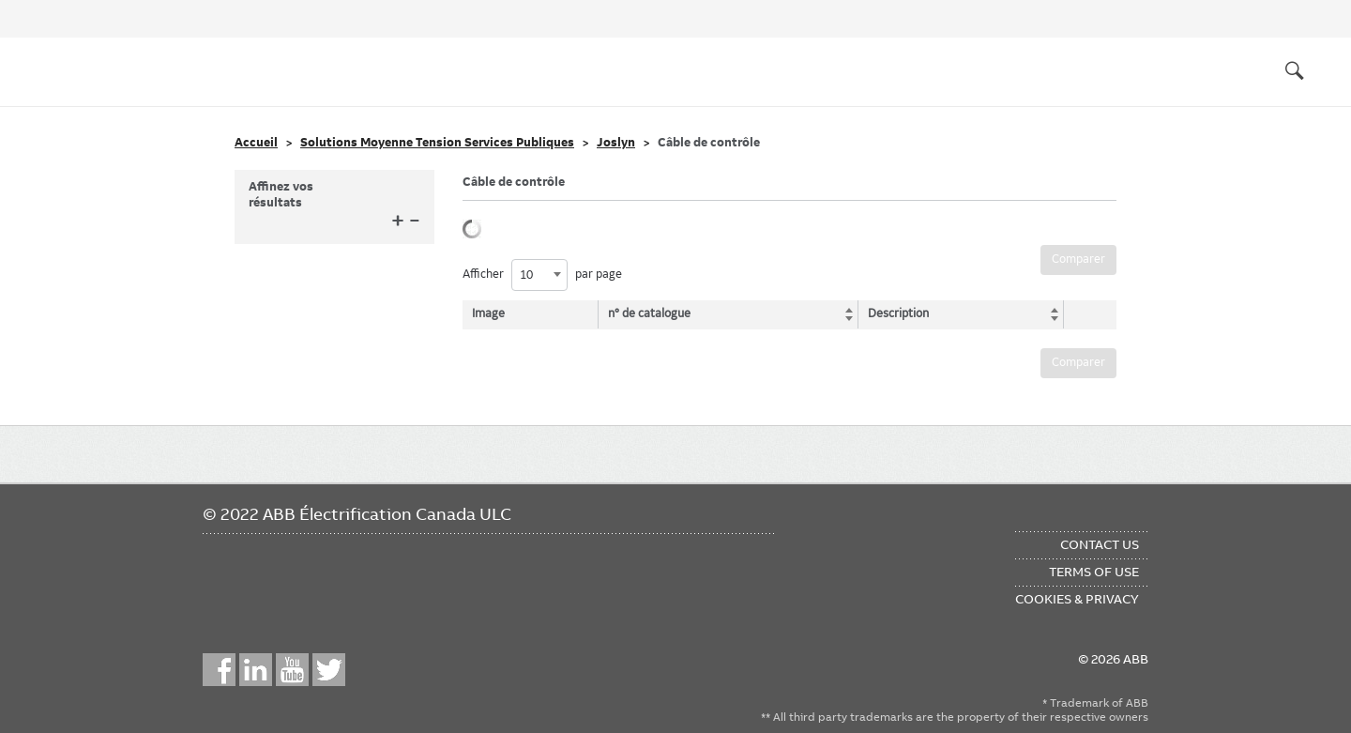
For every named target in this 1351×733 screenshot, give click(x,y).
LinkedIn (255, 669)
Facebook (219, 669)
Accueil (256, 142)
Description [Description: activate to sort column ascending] (891, 313)
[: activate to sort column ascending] (1085, 314)
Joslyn (616, 142)
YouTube (292, 669)
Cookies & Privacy (1077, 598)
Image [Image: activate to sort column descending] (488, 313)
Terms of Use (1094, 571)
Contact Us (1099, 544)
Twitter (328, 669)
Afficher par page (542, 275)
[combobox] (539, 275)
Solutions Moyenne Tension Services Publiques (437, 142)
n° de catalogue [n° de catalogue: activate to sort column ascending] (652, 313)
